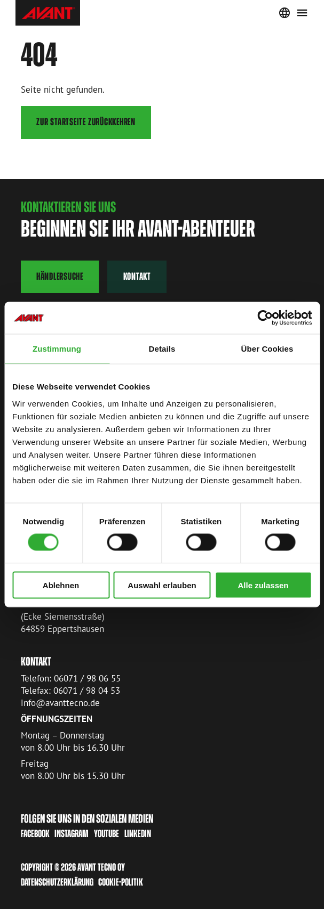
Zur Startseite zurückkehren (86, 121)
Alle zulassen (263, 584)
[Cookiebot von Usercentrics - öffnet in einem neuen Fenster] (265, 318)
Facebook (35, 833)
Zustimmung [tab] (57, 348)
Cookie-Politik (120, 882)
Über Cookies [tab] (267, 348)
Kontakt (137, 276)
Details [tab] (162, 348)
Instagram (71, 833)
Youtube (106, 833)
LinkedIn (137, 833)
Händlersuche (59, 276)
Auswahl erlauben (162, 584)
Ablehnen (61, 584)
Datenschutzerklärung (57, 882)
